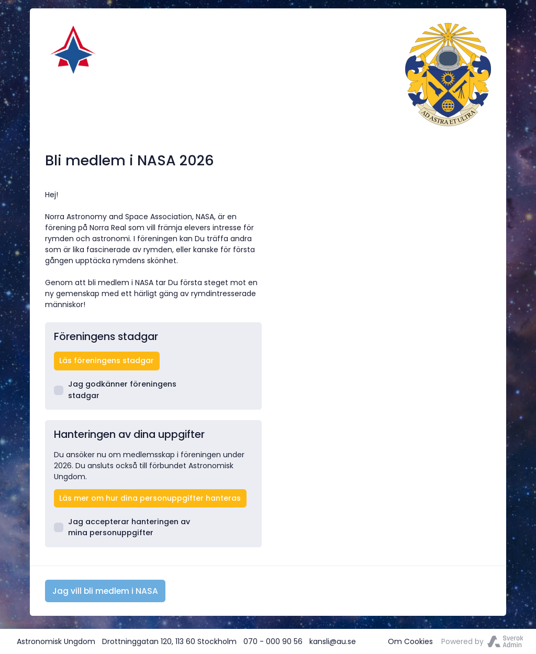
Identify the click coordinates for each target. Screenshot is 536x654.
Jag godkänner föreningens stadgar (115, 389)
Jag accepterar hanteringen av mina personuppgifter (122, 527)
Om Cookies (410, 641)
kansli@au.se (332, 641)
